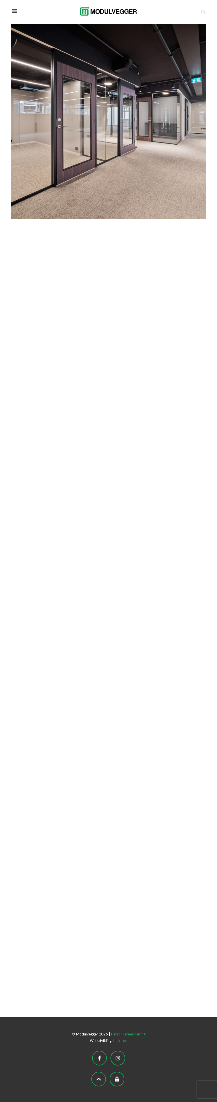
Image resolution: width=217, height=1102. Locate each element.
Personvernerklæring (128, 1034)
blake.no (120, 1040)
